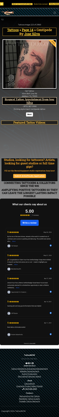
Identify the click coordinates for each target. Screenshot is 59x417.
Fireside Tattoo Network (29, 401)
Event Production (29, 374)
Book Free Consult (42, 4)
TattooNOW (29, 384)
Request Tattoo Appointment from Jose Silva (29, 100)
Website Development (29, 371)
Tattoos (13, 30)
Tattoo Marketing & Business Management (29, 369)
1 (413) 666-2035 (29, 389)
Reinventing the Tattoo (29, 396)
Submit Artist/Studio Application (30, 176)
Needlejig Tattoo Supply (29, 399)
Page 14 (27, 30)
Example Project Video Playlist (29, 386)
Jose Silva (32, 34)
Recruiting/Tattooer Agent (29, 376)
